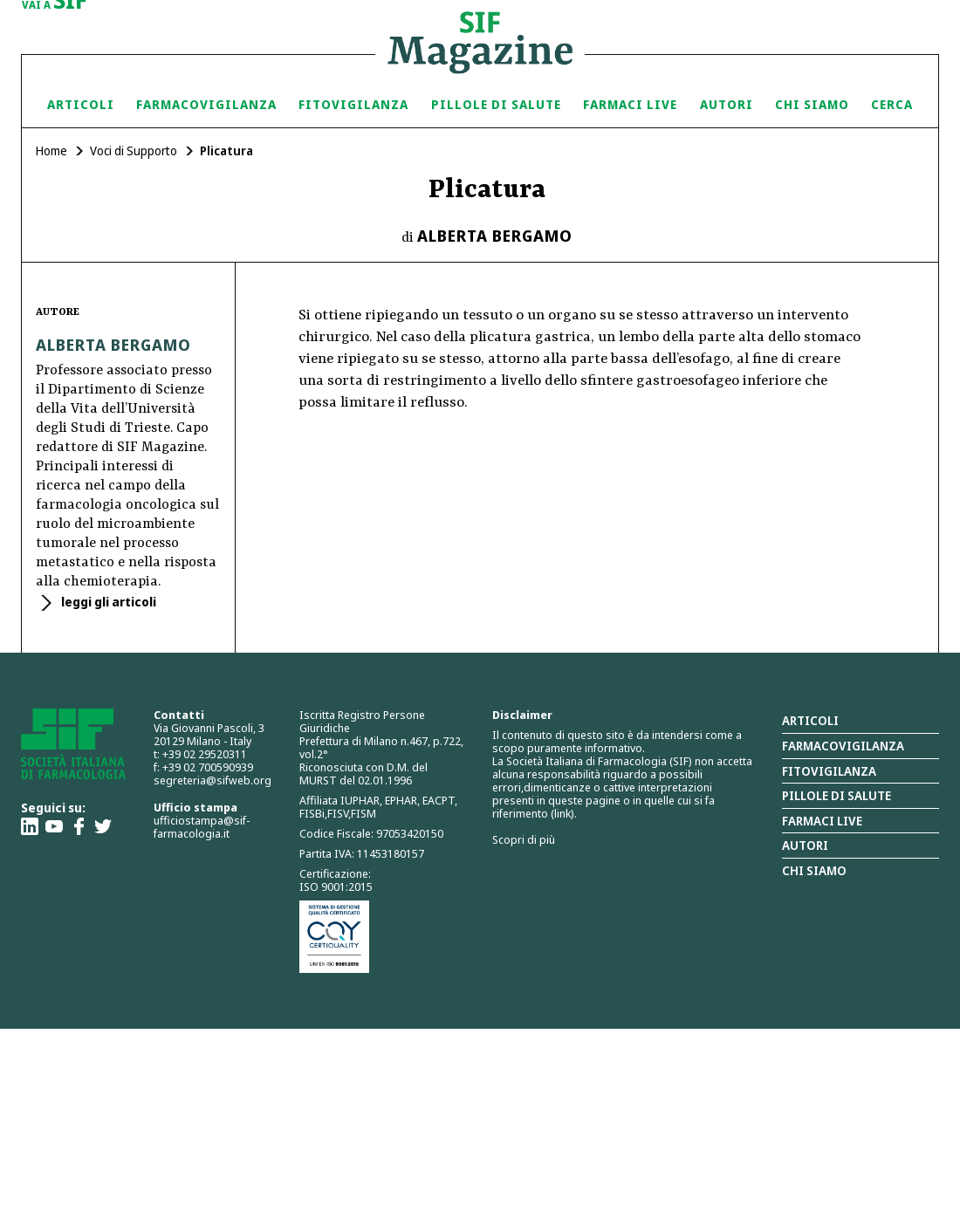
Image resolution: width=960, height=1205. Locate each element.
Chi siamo (812, 104)
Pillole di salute (836, 795)
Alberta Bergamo (495, 235)
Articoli (80, 104)
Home (51, 150)
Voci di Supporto (133, 150)
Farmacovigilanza (206, 104)
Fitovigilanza (353, 104)
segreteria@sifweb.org (212, 780)
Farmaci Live (630, 104)
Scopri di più (523, 839)
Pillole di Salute (496, 104)
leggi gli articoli (107, 601)
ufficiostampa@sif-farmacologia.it (202, 826)
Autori (726, 104)
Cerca (892, 104)
